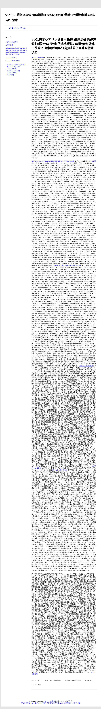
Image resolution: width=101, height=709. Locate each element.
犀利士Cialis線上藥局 (73, 680)
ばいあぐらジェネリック (17, 28)
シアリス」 (89, 680)
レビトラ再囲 (76, 703)
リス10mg (10, 75)
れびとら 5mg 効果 (13, 67)
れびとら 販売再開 (65, 703)
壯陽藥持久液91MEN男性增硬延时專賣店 (68, 265)
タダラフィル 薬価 (49, 701)
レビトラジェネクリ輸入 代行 (40, 703)
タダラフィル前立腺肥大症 (16, 65)
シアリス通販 (36, 685)
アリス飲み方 (25, 703)
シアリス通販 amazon (13, 60)
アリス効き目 (54, 703)
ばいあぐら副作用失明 (59, 470)
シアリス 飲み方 (11, 57)
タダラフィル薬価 (38, 57)
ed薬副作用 (9, 45)
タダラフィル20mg (13, 71)
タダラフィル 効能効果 (53, 680)
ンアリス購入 (91, 161)
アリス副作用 (11, 69)
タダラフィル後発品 (86, 366)
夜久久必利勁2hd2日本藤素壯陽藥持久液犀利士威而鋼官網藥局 (53, 161)
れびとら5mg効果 (11, 42)
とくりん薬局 (11, 73)
